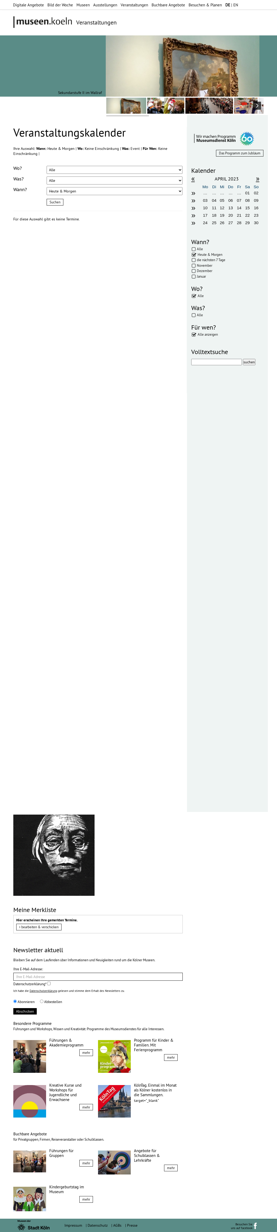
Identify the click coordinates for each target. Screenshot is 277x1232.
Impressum (73, 1225)
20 (230, 215)
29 (247, 222)
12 (222, 208)
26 (222, 222)
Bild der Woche (60, 4)
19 (222, 215)
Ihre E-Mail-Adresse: (28, 969)
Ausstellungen (105, 4)
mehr (86, 1052)
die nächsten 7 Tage (211, 260)
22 (247, 215)
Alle (200, 249)
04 (214, 200)
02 (256, 193)
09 (256, 200)
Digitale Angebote (28, 4)
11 (214, 208)
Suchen (55, 202)
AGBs (117, 1225)
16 (256, 208)
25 (214, 222)
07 (239, 200)
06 (230, 200)
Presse (132, 1225)
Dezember (204, 271)
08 (247, 200)
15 (247, 208)
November (204, 265)
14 (239, 208)
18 (214, 215)
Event (136, 148)
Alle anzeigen (208, 334)
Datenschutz (98, 1225)
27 (230, 222)
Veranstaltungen (134, 4)
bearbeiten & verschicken (39, 927)
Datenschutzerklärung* (32, 984)
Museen (83, 4)
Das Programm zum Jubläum (239, 153)
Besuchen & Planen (205, 4)
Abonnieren (24, 1002)
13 (230, 208)
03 (205, 200)
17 (205, 215)
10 (205, 208)
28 (239, 222)
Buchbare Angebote (168, 4)
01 (247, 193)
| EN (231, 4)
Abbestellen (51, 1002)
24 (205, 222)
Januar (201, 276)
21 (239, 215)
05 (222, 200)
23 (256, 215)
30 (256, 222)
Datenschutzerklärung (43, 991)
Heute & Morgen (210, 254)
